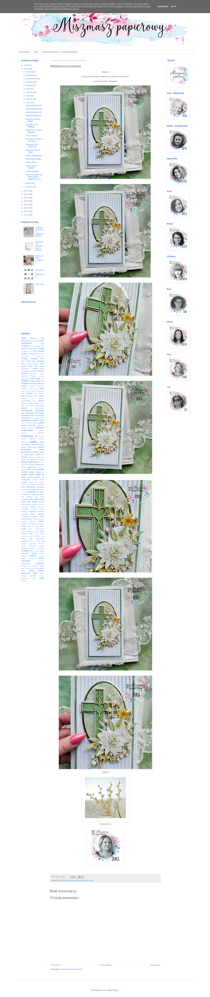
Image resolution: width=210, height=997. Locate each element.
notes (23, 504)
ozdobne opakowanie (29, 511)
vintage (41, 551)
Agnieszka (33, 338)
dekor (23, 413)
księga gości (34, 489)
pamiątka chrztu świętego (32, 514)
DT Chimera (30, 348)
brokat (42, 403)
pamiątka (41, 511)
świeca (42, 576)
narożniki (41, 502)
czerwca (29, 92)
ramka (23, 526)
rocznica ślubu (27, 533)
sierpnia (29, 85)
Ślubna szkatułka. (32, 171)
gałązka (35, 423)
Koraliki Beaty (35, 378)
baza (32, 398)
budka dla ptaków (27, 405)
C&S (42, 343)
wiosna (42, 556)
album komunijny (36, 391)
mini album (40, 494)
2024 (26, 69)
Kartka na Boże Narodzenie (39, 259)
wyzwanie (25, 561)
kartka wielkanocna (28, 467)
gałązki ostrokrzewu (28, 425)
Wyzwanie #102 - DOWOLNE (32, 146)
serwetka (24, 536)
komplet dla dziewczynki (29, 484)
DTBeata (24, 359)
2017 (26, 211)
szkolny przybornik (35, 541)
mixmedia (24, 499)
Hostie (23, 366)
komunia (31, 487)
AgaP (23, 338)
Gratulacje (28, 363)
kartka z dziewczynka (34, 156)
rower (36, 533)
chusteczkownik (39, 408)
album (41, 389)
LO (43, 378)
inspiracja (65, 880)
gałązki (41, 423)
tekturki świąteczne (28, 546)
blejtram (41, 401)
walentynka (25, 553)
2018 (26, 208)
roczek (42, 531)
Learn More (162, 7)
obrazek (28, 504)
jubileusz (24, 439)
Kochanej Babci (37, 373)
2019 (26, 205)
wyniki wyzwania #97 (34, 112)
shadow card (40, 536)
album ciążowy (26, 391)
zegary (41, 566)
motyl (31, 499)
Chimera (25, 346)
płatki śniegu (40, 524)
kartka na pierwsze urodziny (32, 459)
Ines (59, 880)
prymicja (24, 521)
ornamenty (40, 507)
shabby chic (31, 536)
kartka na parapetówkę (36, 457)
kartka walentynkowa (36, 464)
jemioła (42, 436)
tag (43, 541)
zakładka (41, 561)
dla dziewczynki (27, 415)
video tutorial (34, 551)
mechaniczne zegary (28, 494)
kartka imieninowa (37, 444)
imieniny (41, 433)
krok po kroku (25, 489)
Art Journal (34, 341)
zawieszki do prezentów (29, 566)
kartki (23, 477)
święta (41, 578)
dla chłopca (39, 413)
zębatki (36, 568)
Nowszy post (56, 965)
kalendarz (32, 439)
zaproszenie (25, 563)
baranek (24, 398)
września (29, 82)
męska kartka (39, 499)
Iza (36, 366)
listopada (29, 75)
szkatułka (24, 541)
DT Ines (24, 351)
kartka (71, 880)
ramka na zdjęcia (33, 526)
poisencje (36, 519)
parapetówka (25, 516)
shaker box (26, 538)
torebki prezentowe (37, 548)
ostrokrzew (25, 509)
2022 (26, 194)
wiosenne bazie (87, 880)
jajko (36, 436)
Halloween (36, 363)
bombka (30, 403)
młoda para (26, 502)
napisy (34, 502)
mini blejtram (26, 497)
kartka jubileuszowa (29, 447)
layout (42, 492)
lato (38, 492)
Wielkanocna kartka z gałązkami (34, 131)
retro (36, 531)
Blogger (115, 990)
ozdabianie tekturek (37, 509)
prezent (42, 519)
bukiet (36, 405)
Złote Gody (39, 284)
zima (22, 568)
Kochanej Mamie (28, 376)
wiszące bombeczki (28, 558)
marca (28, 103)
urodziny (25, 551)
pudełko (41, 521)
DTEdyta (34, 359)
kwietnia (29, 99)
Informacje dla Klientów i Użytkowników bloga (59, 52)
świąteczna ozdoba (28, 578)
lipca (28, 89)
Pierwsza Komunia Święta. (33, 151)
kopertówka (40, 487)
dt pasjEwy (34, 420)
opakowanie (25, 507)
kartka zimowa (32, 469)
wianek (34, 553)
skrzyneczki (40, 538)
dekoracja (30, 413)
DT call (39, 354)
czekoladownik (27, 411)
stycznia (29, 187)
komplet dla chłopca (36, 482)
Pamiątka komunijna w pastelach (34, 140)
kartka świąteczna (36, 475)
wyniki (41, 558)
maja (28, 96)
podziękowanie (26, 519)
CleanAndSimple (35, 346)
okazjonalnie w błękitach (31, 167)
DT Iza (30, 351)
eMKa (23, 423)
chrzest (24, 408)
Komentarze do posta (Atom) (71, 969)
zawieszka (40, 563)
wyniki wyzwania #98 (34, 109)
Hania (42, 363)
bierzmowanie (26, 401)
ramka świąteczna (27, 531)
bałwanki (41, 398)
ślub (35, 573)
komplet (24, 482)
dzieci (42, 420)
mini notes (39, 497)
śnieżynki (33, 576)
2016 (26, 215)
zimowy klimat (29, 568)
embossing (29, 423)
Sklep (36, 52)
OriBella (25, 381)
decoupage (39, 411)
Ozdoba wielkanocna (34, 116)
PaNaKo (25, 383)
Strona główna (24, 52)
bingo (34, 401)
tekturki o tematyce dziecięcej (32, 543)
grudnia (29, 72)
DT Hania (39, 348)
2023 (26, 191)
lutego (28, 183)
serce (42, 533)
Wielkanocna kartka (33, 159)
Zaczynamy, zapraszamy (39, 273)
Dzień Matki (30, 361)
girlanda (31, 428)
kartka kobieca (31, 162)
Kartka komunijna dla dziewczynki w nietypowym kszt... (34, 177)
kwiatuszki (32, 492)
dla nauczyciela (36, 418)
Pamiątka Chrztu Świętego (32, 126)
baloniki (41, 396)
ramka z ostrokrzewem (36, 529)
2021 (26, 198)
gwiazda (41, 430)
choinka (41, 405)
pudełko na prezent (28, 524)
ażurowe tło (31, 393)
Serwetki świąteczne (36, 386)
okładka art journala (38, 504)
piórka (42, 516)
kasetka (35, 479)
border (36, 403)
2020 (26, 201)
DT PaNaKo (31, 354)
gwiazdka (24, 433)
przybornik (32, 521)
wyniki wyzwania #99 (34, 105)
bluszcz (24, 403)
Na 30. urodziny (32, 136)
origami (33, 507)
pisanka (34, 516)
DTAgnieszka (40, 356)
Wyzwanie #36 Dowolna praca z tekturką (39, 246)
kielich (42, 479)
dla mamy (37, 415)
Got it (173, 7)
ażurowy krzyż (32, 396)
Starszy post (155, 965)
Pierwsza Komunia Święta (33, 120)
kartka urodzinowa (29, 462)
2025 (26, 65)
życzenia (24, 581)
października (31, 79)
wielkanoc (77, 880)
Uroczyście (24, 388)
